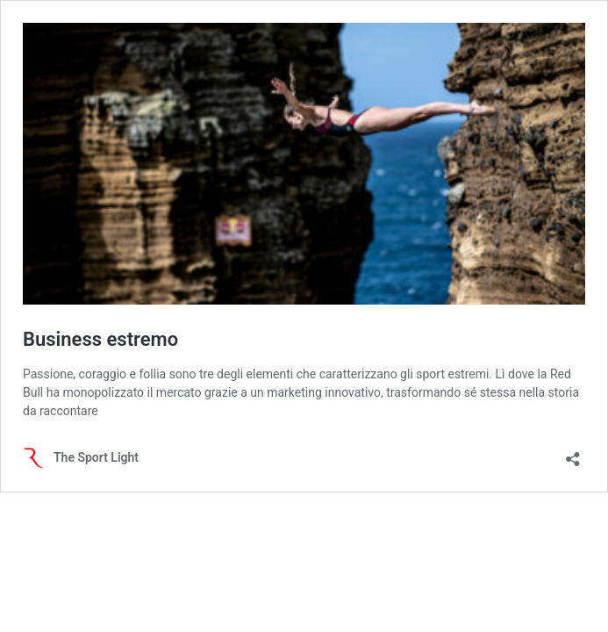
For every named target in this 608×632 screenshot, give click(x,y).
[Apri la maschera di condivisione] (573, 453)
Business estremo (100, 339)
